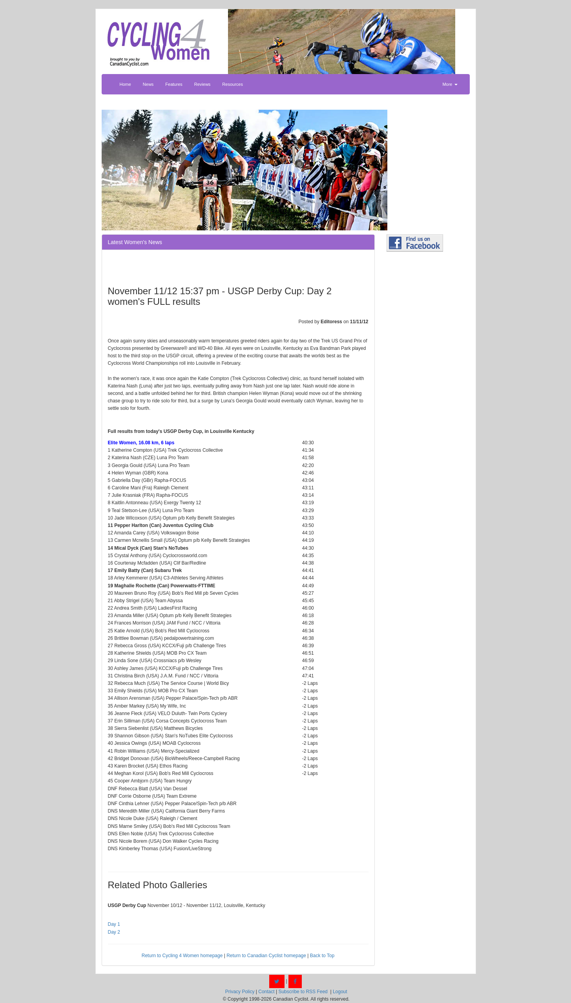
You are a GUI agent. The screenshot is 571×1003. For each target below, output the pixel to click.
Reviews (202, 84)
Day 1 (114, 924)
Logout (340, 991)
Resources (232, 84)
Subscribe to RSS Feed (302, 991)
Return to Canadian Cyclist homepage (266, 955)
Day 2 (114, 932)
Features (173, 84)
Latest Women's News (135, 242)
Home (125, 84)
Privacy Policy (240, 991)
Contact (266, 991)
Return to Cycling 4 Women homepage (182, 955)
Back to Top (322, 955)
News (148, 84)
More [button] (449, 84)
